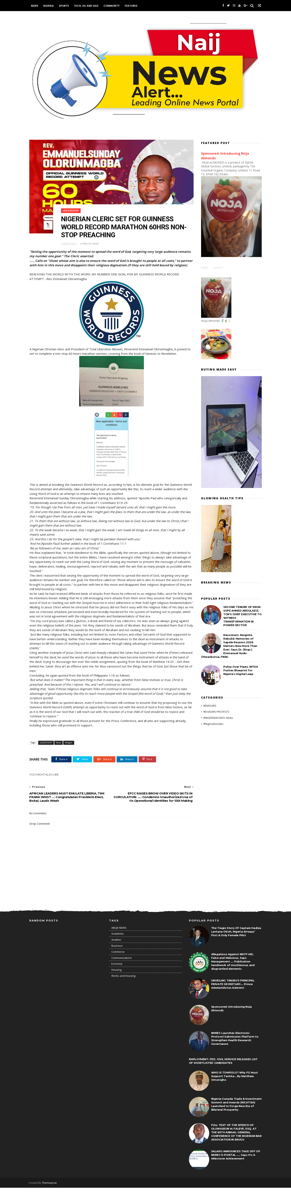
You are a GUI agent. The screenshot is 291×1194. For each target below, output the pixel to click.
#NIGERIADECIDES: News (218, 717)
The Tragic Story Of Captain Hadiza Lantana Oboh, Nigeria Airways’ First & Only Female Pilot (236, 938)
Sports (65, 5)
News (35, 5)
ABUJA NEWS (119, 934)
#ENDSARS (209, 705)
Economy (116, 970)
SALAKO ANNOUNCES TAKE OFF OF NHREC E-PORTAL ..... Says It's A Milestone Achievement (235, 1161)
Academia (117, 940)
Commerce (117, 958)
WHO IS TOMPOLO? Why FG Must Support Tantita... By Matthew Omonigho (234, 1082)
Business (117, 952)
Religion (69, 748)
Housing (116, 976)
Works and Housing (123, 982)
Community (112, 5)
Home (204, 267)
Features (131, 5)
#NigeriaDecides (213, 723)
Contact (218, 267)
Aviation (116, 946)
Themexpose (50, 1189)
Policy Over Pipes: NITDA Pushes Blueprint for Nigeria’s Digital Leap (240, 669)
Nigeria (49, 5)
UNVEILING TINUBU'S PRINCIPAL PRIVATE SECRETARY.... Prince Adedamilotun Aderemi (233, 990)
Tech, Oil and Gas (87, 5)
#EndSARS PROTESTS (216, 711)
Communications (121, 964)
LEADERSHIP (71, 207)
